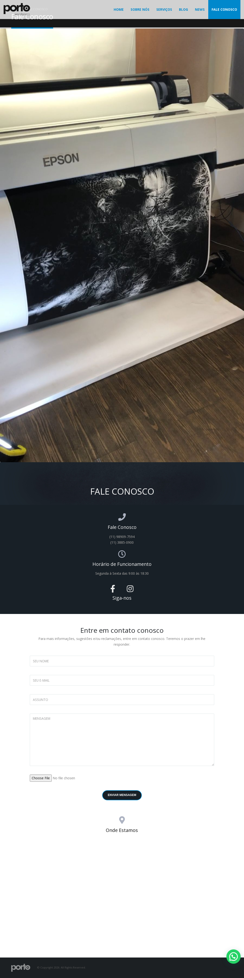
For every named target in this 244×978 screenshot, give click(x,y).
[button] (233, 956)
